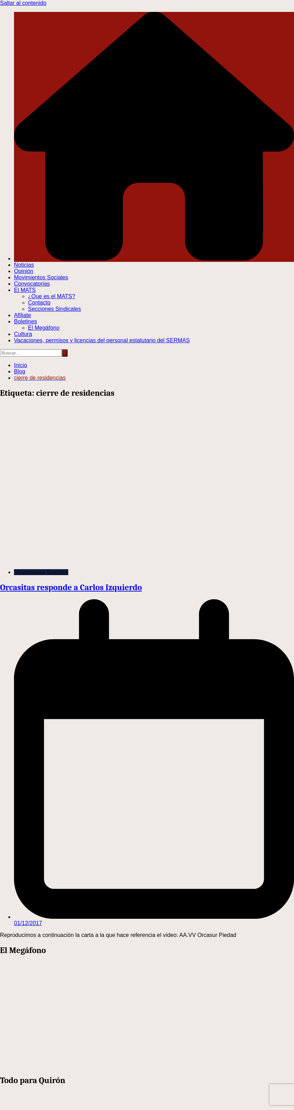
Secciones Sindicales (54, 309)
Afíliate (22, 315)
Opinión (23, 271)
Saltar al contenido (23, 3)
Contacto (39, 303)
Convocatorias (32, 284)
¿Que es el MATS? (51, 296)
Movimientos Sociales (41, 277)
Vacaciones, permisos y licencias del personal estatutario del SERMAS (102, 340)
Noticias (24, 265)
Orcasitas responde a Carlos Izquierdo (71, 587)
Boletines (25, 321)
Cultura (23, 334)
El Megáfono (43, 328)
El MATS (25, 290)
